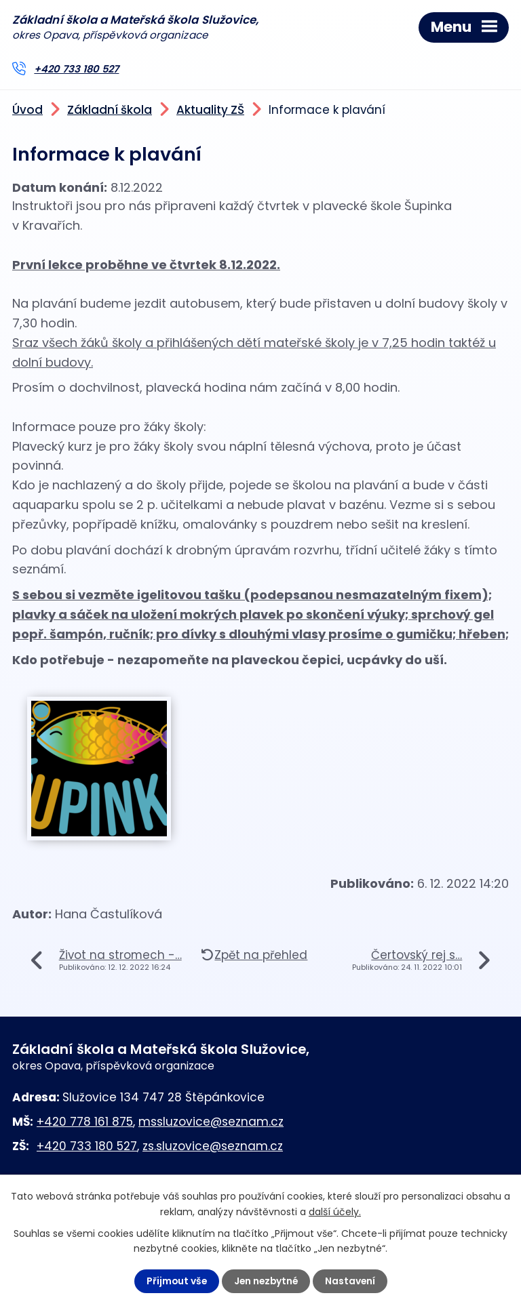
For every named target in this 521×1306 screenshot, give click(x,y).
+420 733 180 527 (76, 69)
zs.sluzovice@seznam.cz (212, 1146)
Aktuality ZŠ (210, 110)
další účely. (335, 1211)
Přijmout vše (175, 1281)
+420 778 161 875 (85, 1122)
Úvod (27, 110)
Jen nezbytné (266, 1281)
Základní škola (109, 110)
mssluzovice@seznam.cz (211, 1122)
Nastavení (351, 1281)
